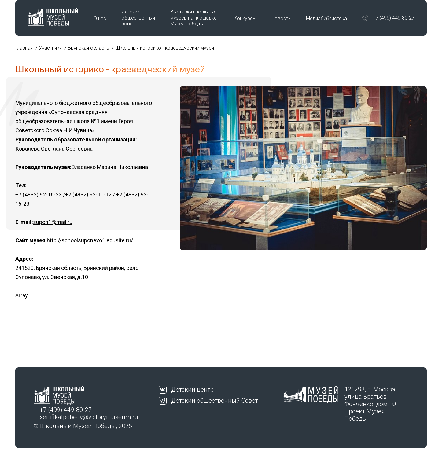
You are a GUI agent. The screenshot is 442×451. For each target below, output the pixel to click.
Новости (281, 18)
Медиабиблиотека (326, 18)
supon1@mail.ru (52, 222)
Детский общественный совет (138, 17)
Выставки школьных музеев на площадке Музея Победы (193, 17)
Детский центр (192, 389)
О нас (100, 18)
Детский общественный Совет (214, 400)
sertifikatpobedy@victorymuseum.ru (89, 417)
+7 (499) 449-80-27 (393, 18)
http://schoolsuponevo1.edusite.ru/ (90, 240)
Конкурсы (245, 18)
